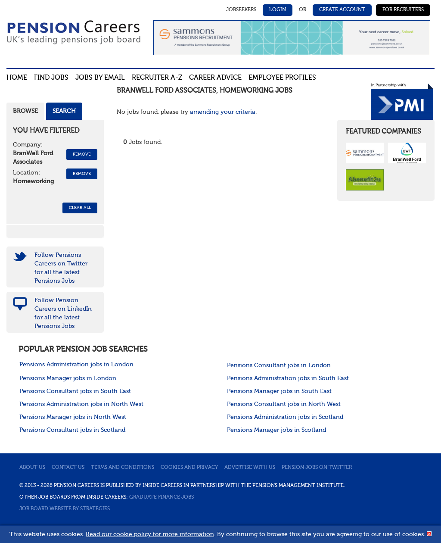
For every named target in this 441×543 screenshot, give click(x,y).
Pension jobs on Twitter (317, 467)
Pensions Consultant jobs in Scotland (72, 430)
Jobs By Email (100, 78)
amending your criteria (222, 112)
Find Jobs (51, 78)
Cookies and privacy (189, 467)
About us (32, 467)
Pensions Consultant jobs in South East (75, 391)
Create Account (342, 9)
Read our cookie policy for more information (150, 534)
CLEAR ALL (80, 208)
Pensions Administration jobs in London (76, 365)
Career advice (215, 78)
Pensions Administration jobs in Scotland (285, 417)
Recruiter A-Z (157, 78)
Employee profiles (282, 78)
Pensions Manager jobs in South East (279, 391)
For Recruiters (403, 9)
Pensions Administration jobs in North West (81, 404)
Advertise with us (249, 467)
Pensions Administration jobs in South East (288, 378)
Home (16, 78)
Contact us (68, 467)
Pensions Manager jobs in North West (72, 417)
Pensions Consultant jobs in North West (284, 404)
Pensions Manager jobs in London (67, 378)
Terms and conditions (122, 467)
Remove (82, 154)
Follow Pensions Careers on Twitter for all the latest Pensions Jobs (60, 268)
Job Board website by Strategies (64, 509)
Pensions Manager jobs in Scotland (276, 430)
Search (64, 111)
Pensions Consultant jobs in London (279, 365)
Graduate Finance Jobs (161, 497)
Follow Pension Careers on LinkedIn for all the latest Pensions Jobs (63, 313)
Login (277, 9)
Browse (25, 111)
